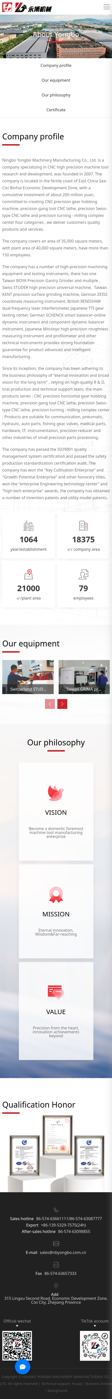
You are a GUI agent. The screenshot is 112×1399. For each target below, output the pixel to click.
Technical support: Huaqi (61, 1383)
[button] (62, 704)
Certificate (56, 110)
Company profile (55, 65)
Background (57, 1390)
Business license (98, 1383)
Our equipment (56, 80)
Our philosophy (55, 95)
